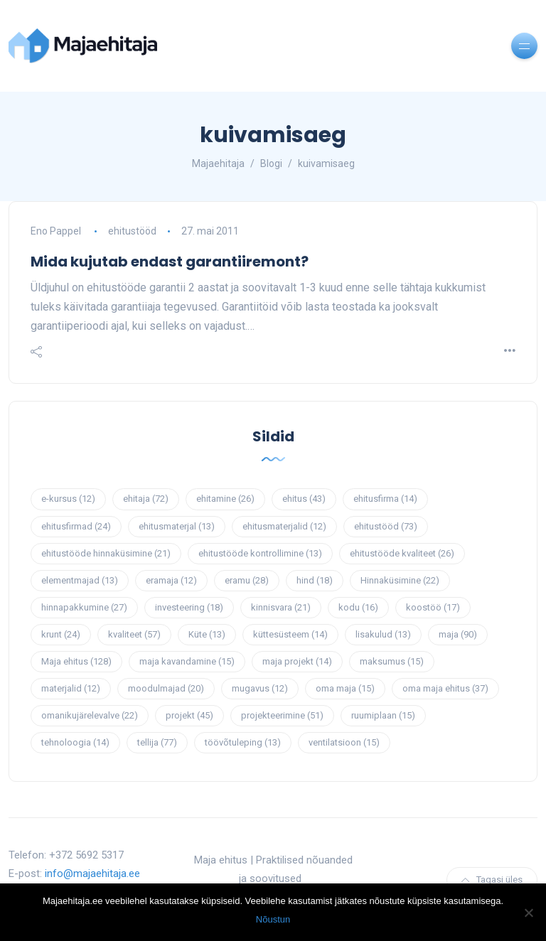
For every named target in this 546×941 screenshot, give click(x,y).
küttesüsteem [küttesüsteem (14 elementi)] (290, 634)
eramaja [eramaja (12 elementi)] (171, 580)
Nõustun (273, 919)
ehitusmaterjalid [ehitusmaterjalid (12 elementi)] (284, 526)
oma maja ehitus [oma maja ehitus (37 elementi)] (445, 688)
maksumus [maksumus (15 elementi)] (392, 661)
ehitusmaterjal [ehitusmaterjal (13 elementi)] (177, 526)
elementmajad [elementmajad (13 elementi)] (79, 580)
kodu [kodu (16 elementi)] (358, 607)
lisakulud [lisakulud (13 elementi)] (383, 634)
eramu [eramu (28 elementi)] (247, 580)
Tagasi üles (492, 879)
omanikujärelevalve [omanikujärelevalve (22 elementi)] (89, 715)
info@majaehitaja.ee (92, 873)
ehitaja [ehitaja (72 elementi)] (145, 498)
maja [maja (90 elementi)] (458, 634)
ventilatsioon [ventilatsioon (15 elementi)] (344, 742)
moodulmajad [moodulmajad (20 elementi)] (166, 688)
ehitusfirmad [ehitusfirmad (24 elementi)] (76, 526)
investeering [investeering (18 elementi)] (189, 607)
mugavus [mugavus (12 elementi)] (260, 688)
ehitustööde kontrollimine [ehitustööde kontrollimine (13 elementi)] (260, 553)
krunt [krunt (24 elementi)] (60, 634)
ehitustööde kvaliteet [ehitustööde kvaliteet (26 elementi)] (402, 553)
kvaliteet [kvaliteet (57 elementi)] (134, 634)
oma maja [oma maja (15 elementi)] (345, 688)
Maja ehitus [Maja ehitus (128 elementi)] (76, 661)
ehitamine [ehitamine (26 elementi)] (225, 498)
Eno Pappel (56, 231)
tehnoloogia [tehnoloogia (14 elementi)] (75, 742)
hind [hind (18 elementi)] (314, 580)
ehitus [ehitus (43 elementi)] (304, 498)
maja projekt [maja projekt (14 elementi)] (297, 661)
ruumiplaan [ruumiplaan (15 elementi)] (383, 715)
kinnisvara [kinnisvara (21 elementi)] (281, 607)
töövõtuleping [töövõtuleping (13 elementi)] (243, 742)
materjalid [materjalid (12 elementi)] (70, 688)
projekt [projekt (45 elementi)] (189, 715)
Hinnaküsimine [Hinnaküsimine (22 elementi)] (399, 580)
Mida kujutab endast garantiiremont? (170, 261)
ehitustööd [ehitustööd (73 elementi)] (385, 526)
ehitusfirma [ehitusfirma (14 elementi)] (385, 498)
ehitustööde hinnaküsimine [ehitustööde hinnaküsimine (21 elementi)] (106, 553)
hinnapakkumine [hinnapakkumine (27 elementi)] (84, 607)
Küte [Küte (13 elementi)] (206, 634)
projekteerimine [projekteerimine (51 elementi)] (282, 715)
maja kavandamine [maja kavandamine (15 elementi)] (187, 661)
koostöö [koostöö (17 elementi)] (433, 607)
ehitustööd (132, 231)
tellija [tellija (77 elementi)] (157, 742)
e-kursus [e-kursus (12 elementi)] (68, 498)
